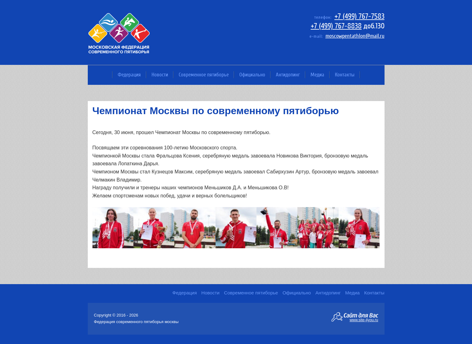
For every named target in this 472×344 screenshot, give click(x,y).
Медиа (317, 75)
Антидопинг (288, 75)
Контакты (345, 75)
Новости (160, 75)
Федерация (129, 75)
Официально (252, 75)
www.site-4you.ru (364, 320)
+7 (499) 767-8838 (336, 26)
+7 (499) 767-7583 (360, 16)
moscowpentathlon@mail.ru (355, 36)
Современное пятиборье (204, 75)
